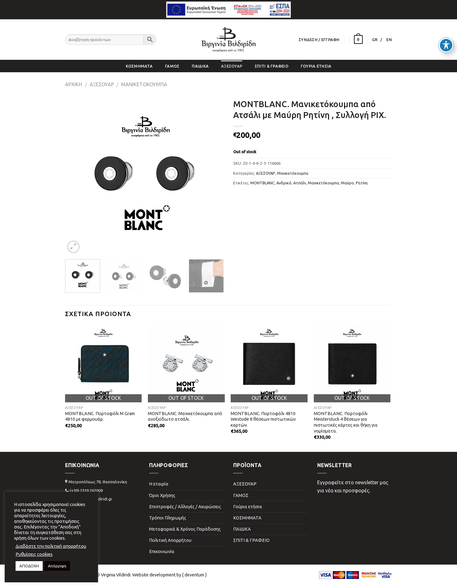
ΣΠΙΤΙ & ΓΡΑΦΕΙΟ (271, 66)
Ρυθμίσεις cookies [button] (34, 554)
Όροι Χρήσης (162, 495)
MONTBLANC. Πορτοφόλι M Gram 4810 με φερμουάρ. (100, 416)
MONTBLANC (262, 183)
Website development (154, 574)
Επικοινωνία (161, 551)
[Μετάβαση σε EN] (389, 39)
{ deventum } (194, 574)
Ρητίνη (362, 183)
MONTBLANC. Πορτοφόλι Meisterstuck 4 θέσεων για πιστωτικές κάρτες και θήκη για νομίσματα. (346, 422)
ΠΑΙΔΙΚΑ (200, 66)
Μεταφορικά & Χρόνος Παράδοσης (185, 529)
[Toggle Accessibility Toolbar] (446, 43)
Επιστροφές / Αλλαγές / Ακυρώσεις (185, 506)
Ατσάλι (299, 183)
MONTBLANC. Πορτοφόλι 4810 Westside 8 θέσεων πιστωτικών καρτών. (263, 419)
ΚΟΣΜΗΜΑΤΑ (139, 66)
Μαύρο (347, 183)
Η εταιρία (158, 483)
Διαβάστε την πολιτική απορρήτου (51, 546)
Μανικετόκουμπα (144, 84)
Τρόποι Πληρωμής (167, 517)
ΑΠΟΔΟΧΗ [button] (29, 566)
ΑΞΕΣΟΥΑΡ (231, 66)
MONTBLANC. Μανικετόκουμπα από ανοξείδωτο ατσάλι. (185, 416)
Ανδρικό (283, 183)
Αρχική (73, 84)
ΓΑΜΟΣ (172, 66)
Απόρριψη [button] (57, 566)
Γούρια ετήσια (316, 66)
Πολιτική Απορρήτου (170, 540)
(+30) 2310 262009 (86, 490)
